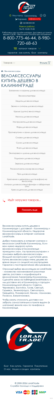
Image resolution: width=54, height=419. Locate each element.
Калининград (31, 16)
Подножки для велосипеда (27, 158)
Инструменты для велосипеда (27, 122)
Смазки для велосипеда (27, 137)
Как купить (24, 52)
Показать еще (29, 209)
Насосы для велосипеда (27, 116)
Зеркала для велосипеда (27, 163)
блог (33, 52)
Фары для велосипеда (27, 127)
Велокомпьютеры (27, 96)
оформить (34, 19)
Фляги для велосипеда (27, 148)
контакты (42, 52)
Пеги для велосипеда (27, 174)
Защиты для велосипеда (27, 101)
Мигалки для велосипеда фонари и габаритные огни (27, 185)
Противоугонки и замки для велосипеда (27, 132)
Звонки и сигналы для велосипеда (27, 106)
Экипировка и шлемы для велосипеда (27, 153)
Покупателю (41, 366)
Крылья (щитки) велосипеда (27, 111)
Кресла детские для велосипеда (27, 189)
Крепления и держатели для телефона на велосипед (27, 180)
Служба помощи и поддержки (27, 386)
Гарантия (12, 52)
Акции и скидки (20, 369)
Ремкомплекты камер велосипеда (27, 169)
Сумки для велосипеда (27, 143)
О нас (7, 369)
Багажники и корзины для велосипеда (27, 90)
